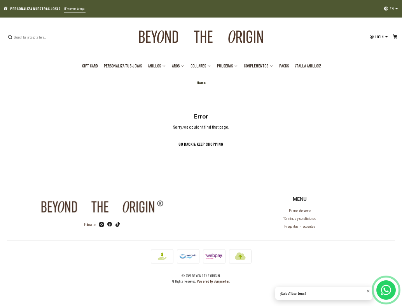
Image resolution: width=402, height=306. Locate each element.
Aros (178, 65)
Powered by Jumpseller (213, 281)
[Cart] (395, 37)
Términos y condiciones (299, 218)
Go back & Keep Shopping (200, 144)
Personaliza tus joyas (123, 65)
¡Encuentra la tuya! (75, 8)
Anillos (157, 65)
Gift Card (90, 65)
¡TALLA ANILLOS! (308, 65)
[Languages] (391, 8)
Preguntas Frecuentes (299, 225)
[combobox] (46, 37)
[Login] (379, 37)
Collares (201, 65)
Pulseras (227, 65)
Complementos (258, 65)
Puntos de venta (300, 210)
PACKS (284, 65)
